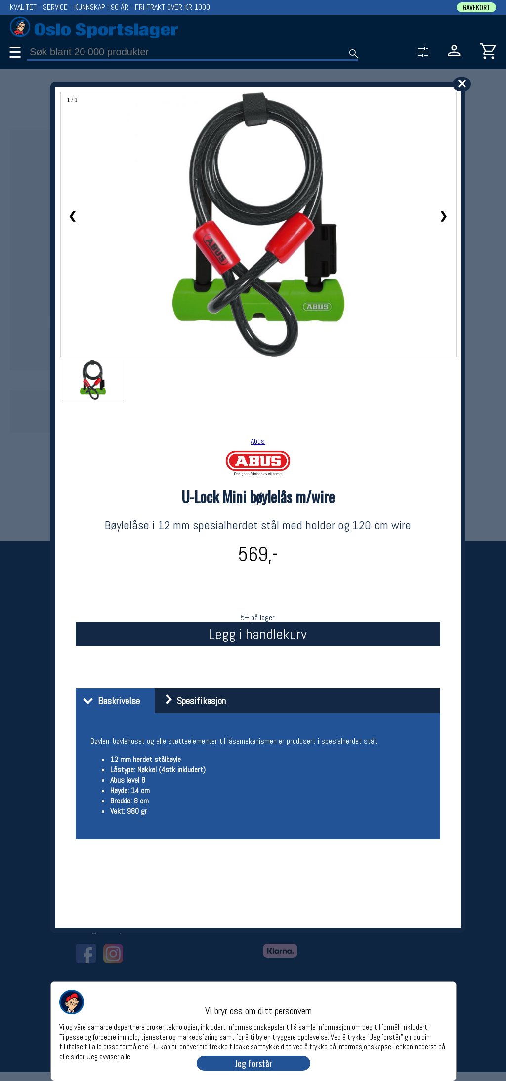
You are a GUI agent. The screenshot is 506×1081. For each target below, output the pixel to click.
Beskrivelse (109, 700)
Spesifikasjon (191, 700)
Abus (258, 441)
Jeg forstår (253, 1063)
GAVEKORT (476, 7)
